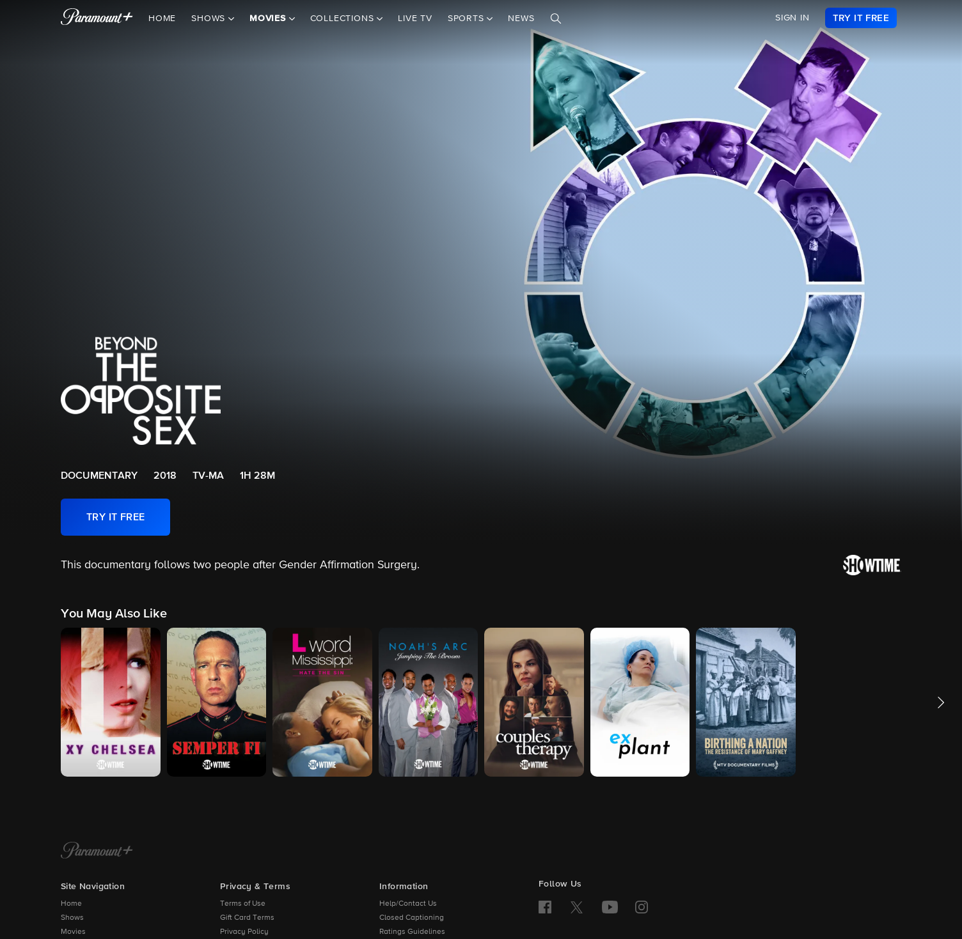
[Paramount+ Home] (97, 851)
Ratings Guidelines (412, 932)
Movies (73, 932)
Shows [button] (209, 18)
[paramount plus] (97, 17)
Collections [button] (343, 18)
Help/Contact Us (408, 904)
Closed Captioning (411, 918)
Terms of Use (242, 904)
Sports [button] (467, 18)
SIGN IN (792, 17)
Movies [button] (269, 18)
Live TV (415, 18)
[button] (111, 702)
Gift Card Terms (247, 918)
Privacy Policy (244, 932)
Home (162, 18)
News (521, 18)
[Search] (556, 18)
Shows (72, 918)
